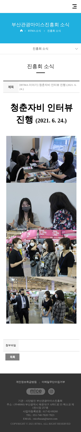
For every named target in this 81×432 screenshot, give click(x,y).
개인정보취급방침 (26, 381)
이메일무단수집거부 (53, 381)
